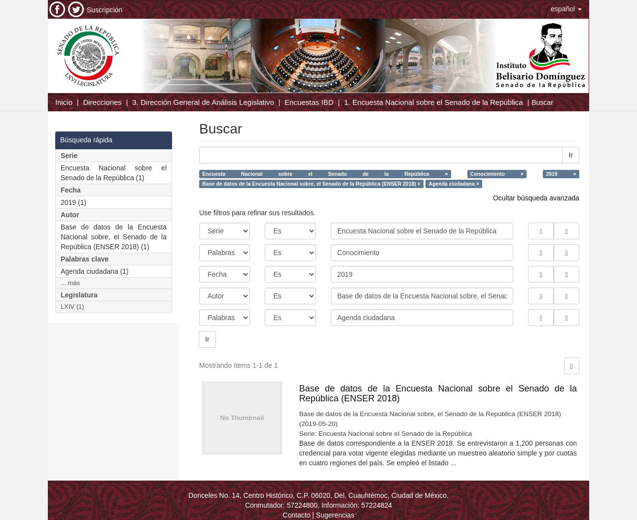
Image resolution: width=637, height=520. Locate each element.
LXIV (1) (72, 306)
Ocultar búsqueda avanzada (536, 198)
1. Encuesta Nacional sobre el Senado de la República (433, 102)
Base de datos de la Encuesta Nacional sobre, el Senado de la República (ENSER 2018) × (311, 184)
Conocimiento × (497, 174)
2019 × (561, 174)
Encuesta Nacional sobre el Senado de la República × (325, 174)
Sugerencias (335, 515)
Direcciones (102, 102)
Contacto (296, 515)
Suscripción (104, 10)
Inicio (63, 102)
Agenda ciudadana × (453, 184)
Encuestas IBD (308, 102)
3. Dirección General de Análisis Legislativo (203, 102)
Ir (570, 155)
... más (70, 283)
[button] (566, 9)
